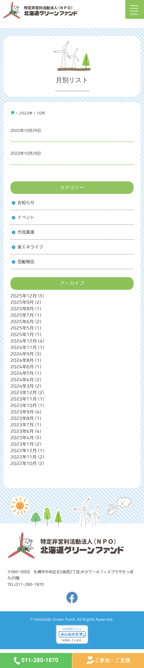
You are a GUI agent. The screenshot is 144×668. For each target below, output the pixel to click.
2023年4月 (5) (25, 437)
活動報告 (26, 261)
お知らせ (26, 202)
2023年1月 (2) (25, 444)
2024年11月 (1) (27, 347)
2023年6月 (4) (25, 431)
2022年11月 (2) (27, 457)
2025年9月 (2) (25, 302)
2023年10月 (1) (27, 405)
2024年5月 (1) (25, 373)
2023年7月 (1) (25, 425)
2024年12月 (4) (27, 341)
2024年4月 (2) (25, 379)
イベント (26, 217)
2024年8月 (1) (25, 360)
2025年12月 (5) (27, 296)
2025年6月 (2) (25, 321)
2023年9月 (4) (25, 412)
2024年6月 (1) (25, 366)
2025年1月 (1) (25, 334)
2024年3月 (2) (25, 386)
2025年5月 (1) (25, 328)
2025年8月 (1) (25, 308)
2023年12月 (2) (27, 392)
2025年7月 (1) (25, 315)
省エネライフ (30, 247)
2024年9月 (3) (25, 354)
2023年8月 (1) (25, 418)
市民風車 (26, 232)
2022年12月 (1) (27, 450)
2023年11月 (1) (27, 399)
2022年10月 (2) (27, 463)
